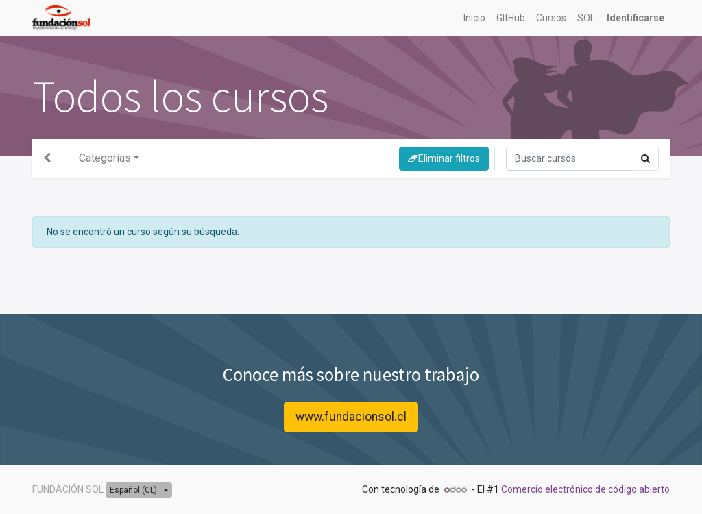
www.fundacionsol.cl (351, 417)
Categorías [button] (105, 157)
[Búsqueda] (569, 159)
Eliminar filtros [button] (444, 158)
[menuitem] (474, 18)
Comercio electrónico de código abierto (585, 489)
